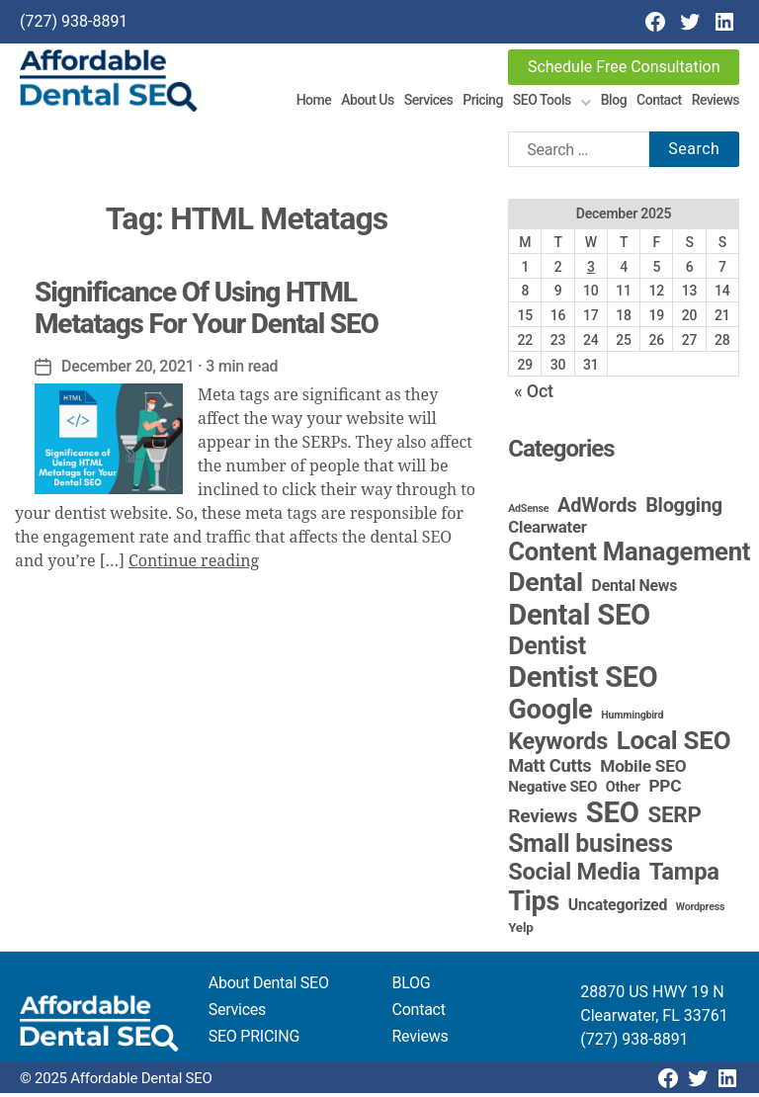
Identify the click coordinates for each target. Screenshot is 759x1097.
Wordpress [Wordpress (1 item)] (700, 910)
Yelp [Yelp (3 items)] (520, 931)
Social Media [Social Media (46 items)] (574, 875)
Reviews (715, 102)
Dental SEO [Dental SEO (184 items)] (579, 618)
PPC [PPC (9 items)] (664, 790)
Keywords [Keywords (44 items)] (558, 745)
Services (429, 102)
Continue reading (193, 564)
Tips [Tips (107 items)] (533, 905)
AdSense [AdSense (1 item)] (528, 512)
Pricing (483, 102)
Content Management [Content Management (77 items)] (629, 555)
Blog (614, 102)
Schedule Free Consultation (624, 66)
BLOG (411, 986)
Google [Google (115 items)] (550, 713)
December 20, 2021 (128, 369)
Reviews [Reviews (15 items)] (542, 819)
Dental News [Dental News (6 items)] (635, 589)
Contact (659, 102)
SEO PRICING (254, 1040)
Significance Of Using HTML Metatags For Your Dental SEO (207, 311)
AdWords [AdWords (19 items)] (597, 509)
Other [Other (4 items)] (623, 791)
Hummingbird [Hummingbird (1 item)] (632, 719)
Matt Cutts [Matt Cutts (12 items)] (549, 769)
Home (314, 102)
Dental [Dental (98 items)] (545, 586)
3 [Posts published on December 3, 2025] (591, 270)
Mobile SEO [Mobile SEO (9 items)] (643, 770)
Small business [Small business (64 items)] (590, 847)
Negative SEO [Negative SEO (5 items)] (552, 791)
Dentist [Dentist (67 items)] (547, 649)
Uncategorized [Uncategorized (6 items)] (617, 908)
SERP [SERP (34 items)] (675, 818)
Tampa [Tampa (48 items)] (684, 875)
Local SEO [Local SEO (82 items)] (674, 744)
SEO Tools (542, 102)
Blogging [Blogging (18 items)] (683, 509)
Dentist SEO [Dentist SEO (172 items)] (582, 681)
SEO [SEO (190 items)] (612, 816)
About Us (367, 102)
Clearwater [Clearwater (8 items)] (547, 531)
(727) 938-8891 (73, 21)
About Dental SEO (269, 986)
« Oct (533, 394)
